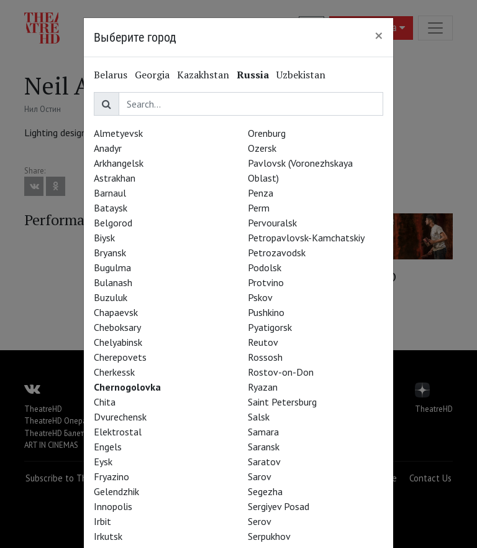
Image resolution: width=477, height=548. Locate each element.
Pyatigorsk (270, 327)
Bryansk (110, 252)
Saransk (263, 446)
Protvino (266, 282)
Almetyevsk (118, 133)
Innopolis (113, 506)
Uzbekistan (300, 74)
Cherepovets (120, 357)
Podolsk (264, 267)
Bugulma (112, 267)
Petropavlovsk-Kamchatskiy (306, 237)
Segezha (265, 491)
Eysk (103, 461)
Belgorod (113, 222)
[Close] (379, 35)
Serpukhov (269, 536)
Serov (259, 521)
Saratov (264, 461)
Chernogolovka (127, 387)
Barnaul (110, 193)
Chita (105, 402)
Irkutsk (108, 536)
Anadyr (108, 148)
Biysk (104, 237)
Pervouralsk (272, 222)
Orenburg (267, 133)
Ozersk (262, 148)
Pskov (260, 297)
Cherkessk (114, 372)
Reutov (263, 342)
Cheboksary (117, 327)
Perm (259, 208)
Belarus (110, 74)
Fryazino (111, 476)
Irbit (102, 521)
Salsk (259, 417)
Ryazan (263, 387)
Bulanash (113, 282)
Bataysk (110, 208)
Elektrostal (118, 431)
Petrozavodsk (277, 252)
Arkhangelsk (118, 163)
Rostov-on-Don (281, 372)
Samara (263, 431)
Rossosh (265, 357)
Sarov (259, 476)
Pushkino (266, 312)
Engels (108, 446)
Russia (253, 74)
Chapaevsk (116, 312)
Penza (260, 193)
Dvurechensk (120, 417)
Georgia (152, 74)
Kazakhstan (203, 74)
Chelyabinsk (118, 342)
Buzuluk (110, 297)
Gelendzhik (116, 491)
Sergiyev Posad (278, 506)
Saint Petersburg (282, 402)
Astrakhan (114, 178)
